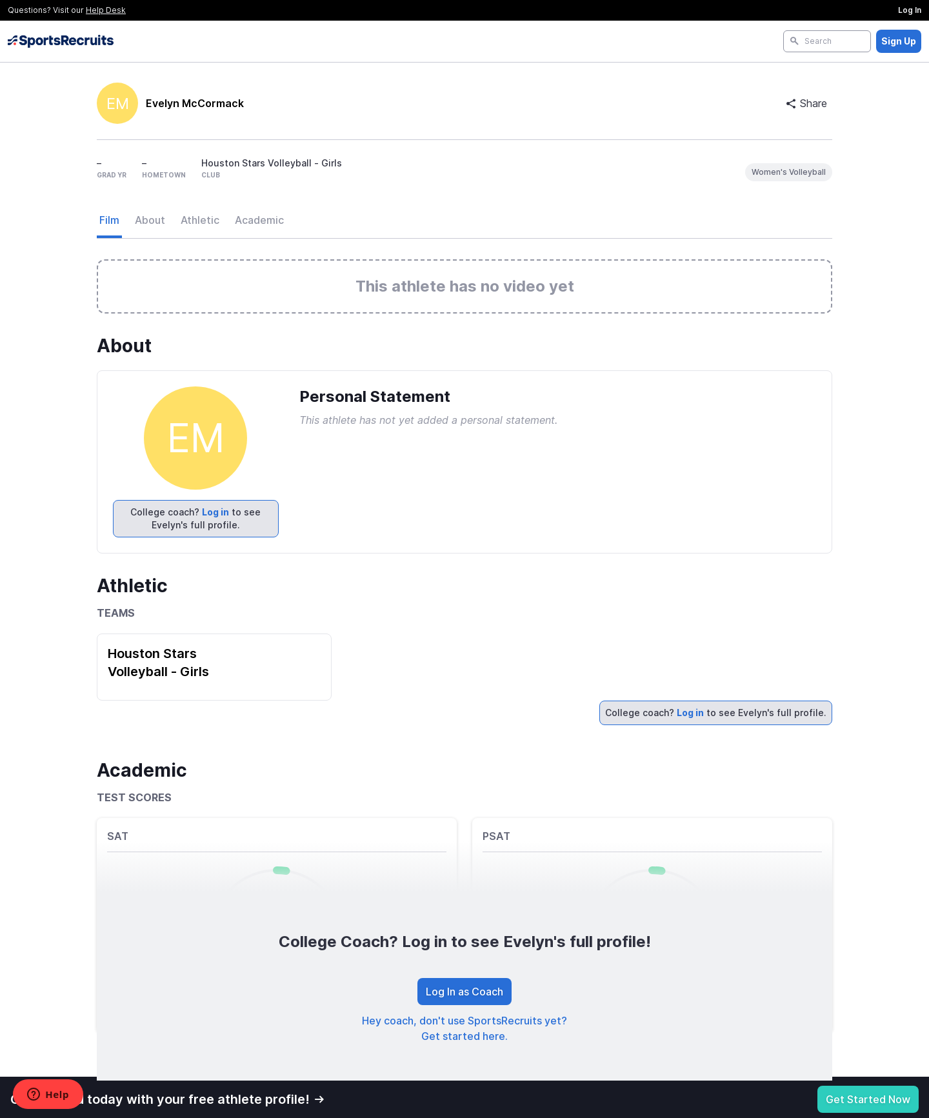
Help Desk (106, 10)
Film (109, 220)
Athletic (200, 220)
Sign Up (898, 40)
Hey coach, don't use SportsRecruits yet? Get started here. (464, 1028)
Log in (215, 511)
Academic (259, 220)
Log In (909, 10)
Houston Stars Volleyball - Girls (158, 662)
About (150, 220)
